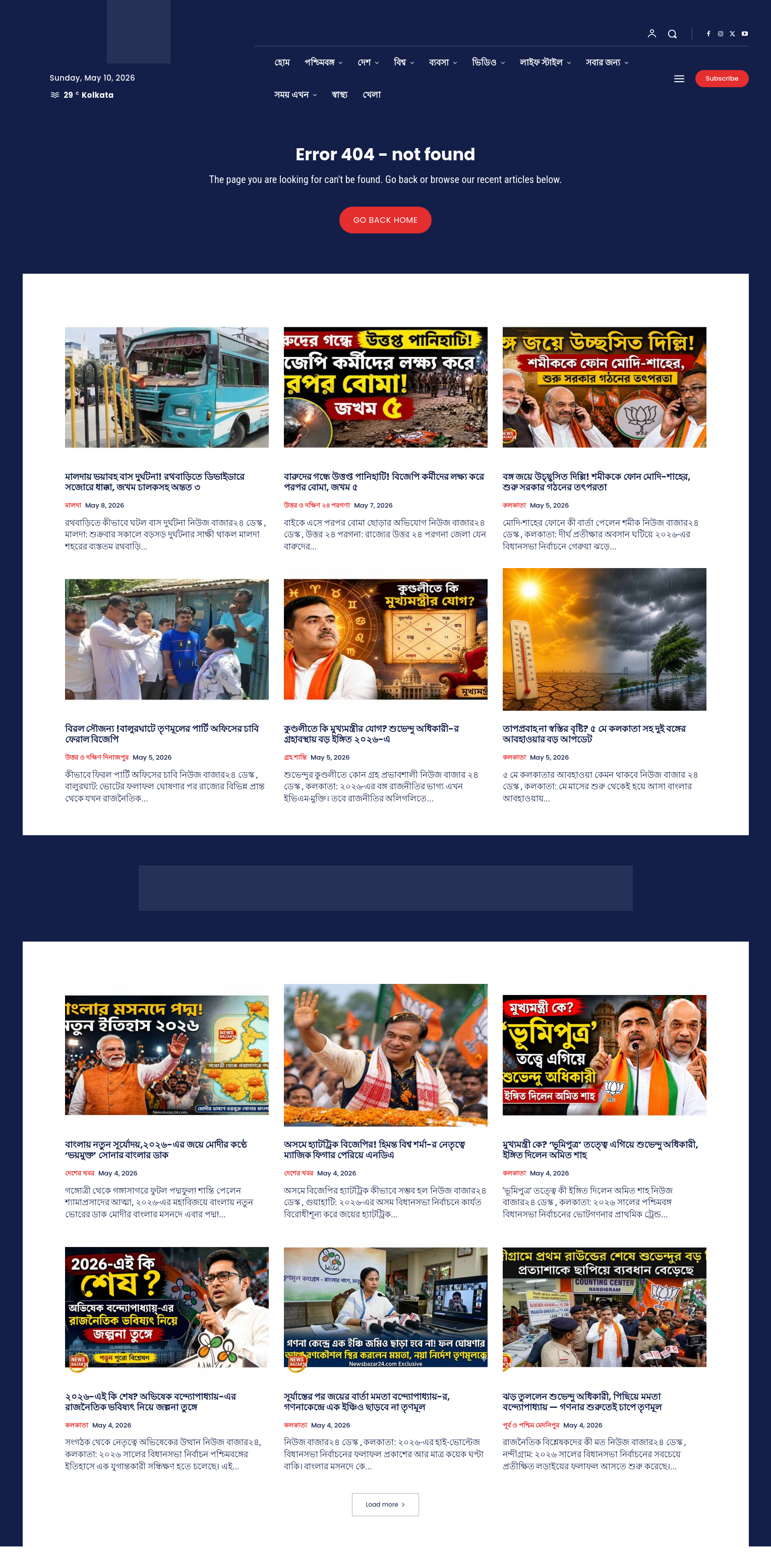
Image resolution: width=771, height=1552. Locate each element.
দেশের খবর (79, 1179)
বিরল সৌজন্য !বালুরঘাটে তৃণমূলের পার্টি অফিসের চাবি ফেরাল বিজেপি (162, 740)
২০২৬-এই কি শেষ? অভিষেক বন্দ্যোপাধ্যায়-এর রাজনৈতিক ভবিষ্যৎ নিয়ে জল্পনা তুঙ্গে (150, 1407)
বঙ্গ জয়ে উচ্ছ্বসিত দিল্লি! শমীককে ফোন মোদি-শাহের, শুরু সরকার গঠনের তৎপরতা (597, 488)
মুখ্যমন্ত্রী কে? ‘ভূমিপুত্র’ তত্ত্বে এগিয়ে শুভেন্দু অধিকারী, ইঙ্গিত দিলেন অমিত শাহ (600, 1155)
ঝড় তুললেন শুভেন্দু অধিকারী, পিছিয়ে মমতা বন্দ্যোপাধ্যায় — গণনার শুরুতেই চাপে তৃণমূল (582, 1407)
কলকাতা (514, 511)
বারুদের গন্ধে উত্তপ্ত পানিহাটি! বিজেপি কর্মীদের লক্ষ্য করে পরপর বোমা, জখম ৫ (384, 488)
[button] (672, 34)
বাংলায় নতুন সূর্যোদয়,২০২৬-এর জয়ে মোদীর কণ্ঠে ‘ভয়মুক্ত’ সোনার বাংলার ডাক (156, 1155)
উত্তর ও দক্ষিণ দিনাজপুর (97, 763)
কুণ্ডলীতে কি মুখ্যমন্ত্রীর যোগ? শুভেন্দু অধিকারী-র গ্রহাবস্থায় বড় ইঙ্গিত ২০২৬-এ (371, 740)
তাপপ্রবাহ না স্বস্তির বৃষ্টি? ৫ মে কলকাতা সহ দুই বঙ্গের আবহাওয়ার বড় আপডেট (594, 740)
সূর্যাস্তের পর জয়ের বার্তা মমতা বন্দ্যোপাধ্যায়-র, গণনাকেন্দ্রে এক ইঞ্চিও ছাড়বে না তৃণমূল (367, 1407)
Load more (385, 1510)
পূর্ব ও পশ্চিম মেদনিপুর (531, 1431)
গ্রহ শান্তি (295, 763)
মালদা (73, 511)
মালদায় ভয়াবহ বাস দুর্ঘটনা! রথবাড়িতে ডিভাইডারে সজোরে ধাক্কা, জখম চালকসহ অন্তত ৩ (155, 488)
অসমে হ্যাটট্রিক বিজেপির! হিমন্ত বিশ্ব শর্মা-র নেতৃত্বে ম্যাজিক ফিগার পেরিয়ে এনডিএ (374, 1155)
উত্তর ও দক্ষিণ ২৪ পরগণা (317, 511)
